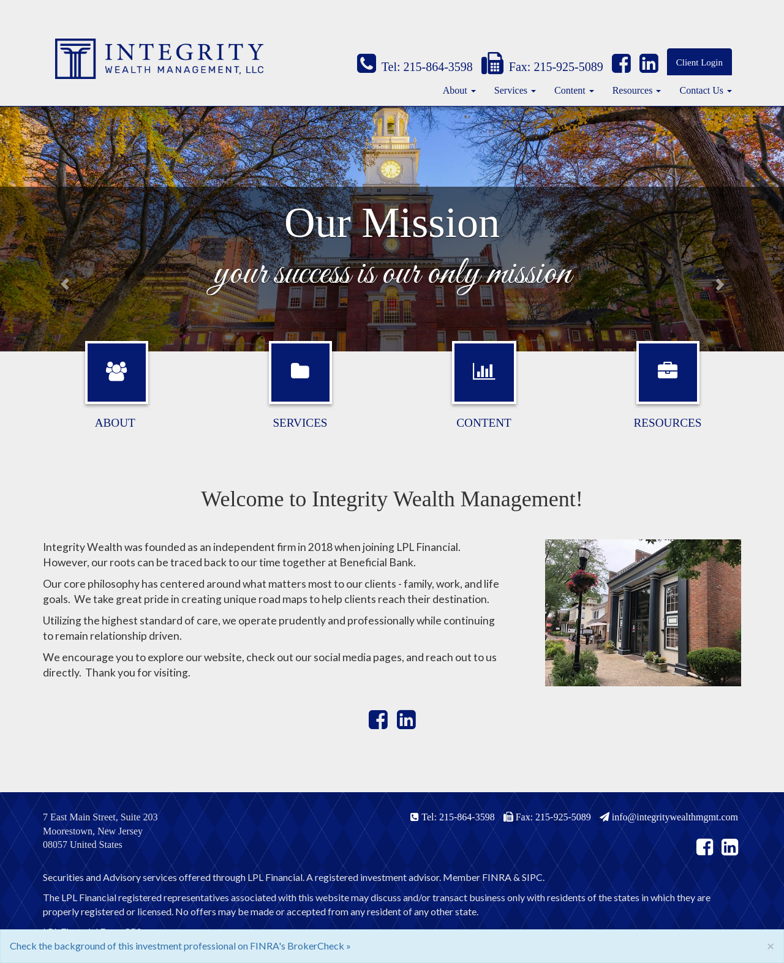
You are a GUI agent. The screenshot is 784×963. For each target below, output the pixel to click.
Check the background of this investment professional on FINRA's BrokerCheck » (180, 945)
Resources (632, 90)
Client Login (699, 62)
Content (570, 90)
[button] (59, 229)
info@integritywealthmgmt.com (669, 817)
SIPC (532, 877)
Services (510, 90)
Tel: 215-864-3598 (415, 66)
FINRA (496, 877)
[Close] (770, 945)
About (455, 90)
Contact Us (701, 90)
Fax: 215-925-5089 (542, 66)
